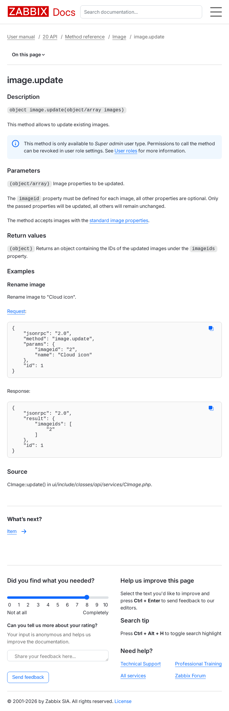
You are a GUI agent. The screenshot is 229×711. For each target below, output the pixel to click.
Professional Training (198, 664)
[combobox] (142, 12)
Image (119, 37)
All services (133, 676)
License (122, 701)
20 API (50, 37)
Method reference (85, 37)
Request (16, 309)
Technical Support (140, 664)
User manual (21, 37)
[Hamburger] (216, 12)
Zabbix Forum (190, 676)
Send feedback (28, 677)
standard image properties (118, 219)
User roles (125, 150)
